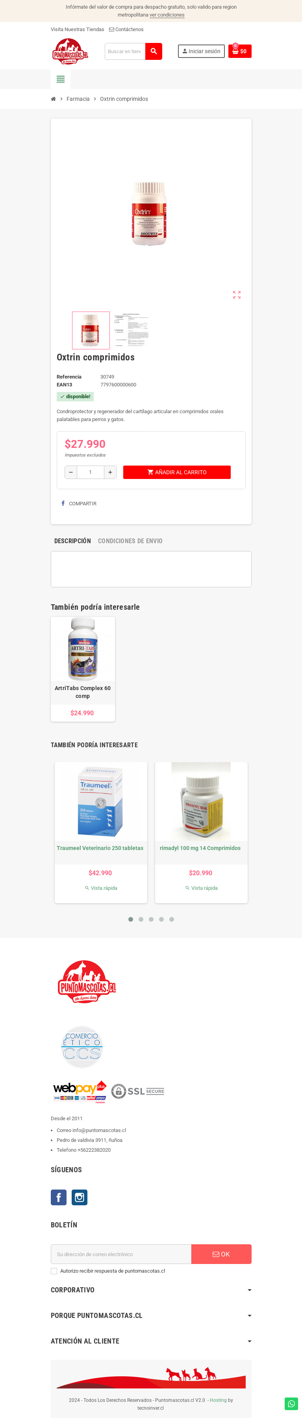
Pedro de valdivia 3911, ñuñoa (89, 1140)
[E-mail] (121, 1254)
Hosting (218, 1400)
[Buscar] (133, 51)
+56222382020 (94, 1150)
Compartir (78, 504)
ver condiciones (167, 15)
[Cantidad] (90, 472)
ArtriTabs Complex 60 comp (83, 692)
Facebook (59, 1197)
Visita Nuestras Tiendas (77, 29)
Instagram (79, 1197)
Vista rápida (101, 888)
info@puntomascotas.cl (99, 1130)
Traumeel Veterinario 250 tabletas (100, 848)
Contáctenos (126, 29)
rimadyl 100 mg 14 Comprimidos (200, 848)
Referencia (69, 377)
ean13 (64, 385)
